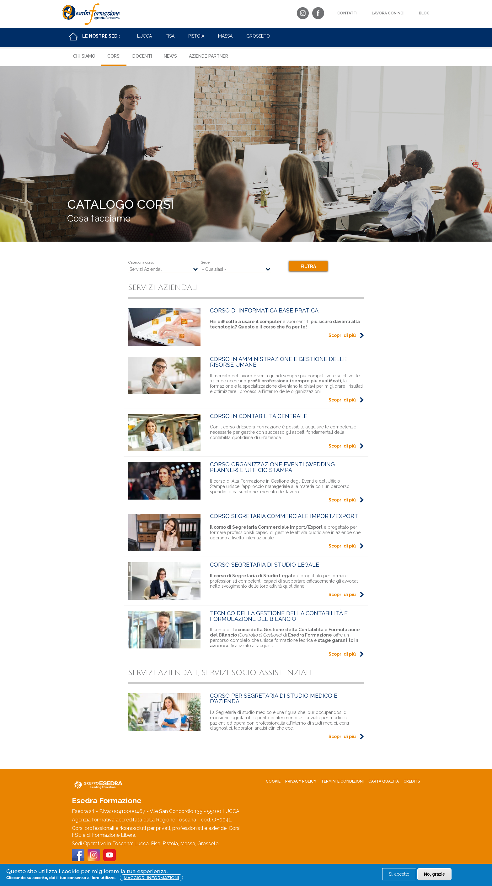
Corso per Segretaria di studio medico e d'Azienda (273, 698)
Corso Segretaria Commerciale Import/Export (284, 516)
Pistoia (196, 36)
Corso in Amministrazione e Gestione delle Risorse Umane (278, 362)
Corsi (113, 56)
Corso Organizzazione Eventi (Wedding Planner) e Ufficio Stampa (272, 467)
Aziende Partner (208, 56)
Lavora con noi (388, 13)
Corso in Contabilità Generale (258, 416)
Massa (225, 36)
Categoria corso (141, 262)
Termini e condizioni (342, 781)
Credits (412, 781)
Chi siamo (84, 56)
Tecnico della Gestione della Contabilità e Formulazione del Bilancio (279, 616)
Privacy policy (300, 781)
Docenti (142, 56)
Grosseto (258, 36)
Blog (424, 13)
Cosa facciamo (99, 218)
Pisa (170, 36)
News (170, 56)
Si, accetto (399, 874)
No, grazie (434, 874)
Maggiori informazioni (151, 877)
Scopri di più (342, 335)
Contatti (347, 13)
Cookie (273, 781)
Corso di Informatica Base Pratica (264, 310)
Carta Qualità (383, 781)
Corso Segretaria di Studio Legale (264, 564)
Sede (205, 262)
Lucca (144, 36)
